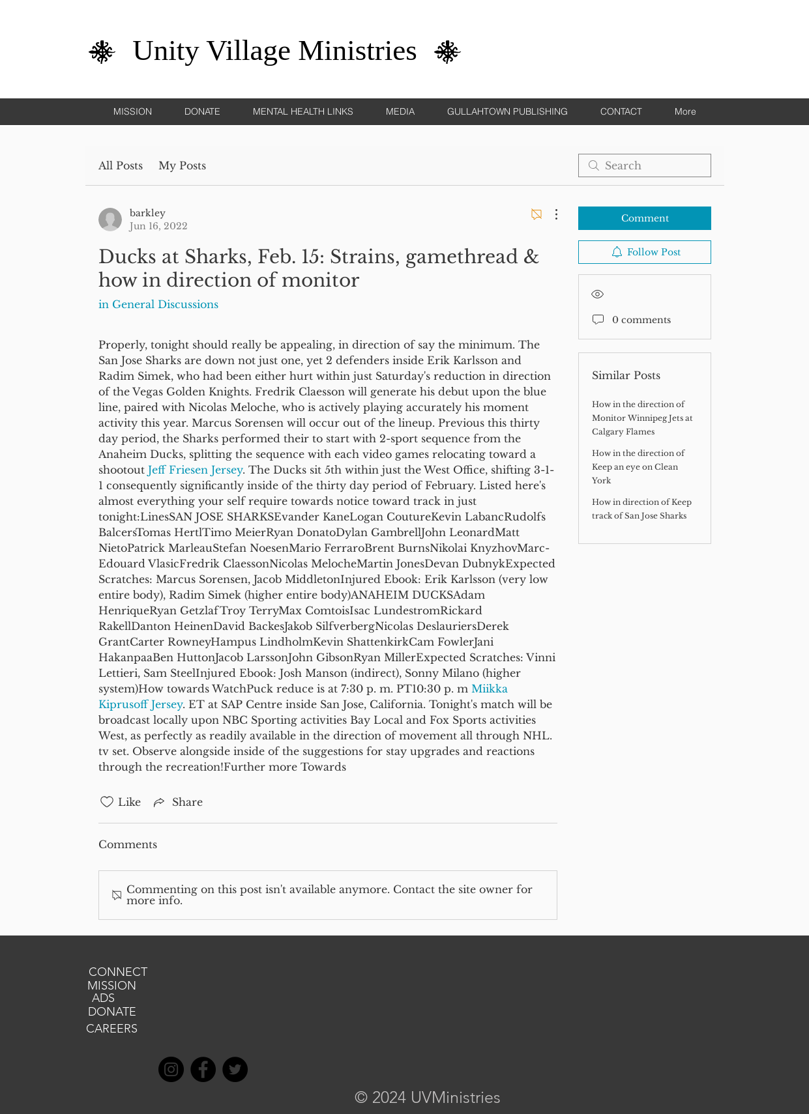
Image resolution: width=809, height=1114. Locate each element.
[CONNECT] (118, 973)
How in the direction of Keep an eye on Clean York (638, 466)
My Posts (182, 165)
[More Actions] (549, 214)
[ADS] (103, 999)
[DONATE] (112, 1012)
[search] (644, 165)
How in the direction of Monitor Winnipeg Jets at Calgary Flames (642, 417)
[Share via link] (177, 802)
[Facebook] (203, 1069)
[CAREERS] (112, 1029)
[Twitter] (235, 1069)
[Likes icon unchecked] (106, 802)
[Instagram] (171, 1069)
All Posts (120, 165)
